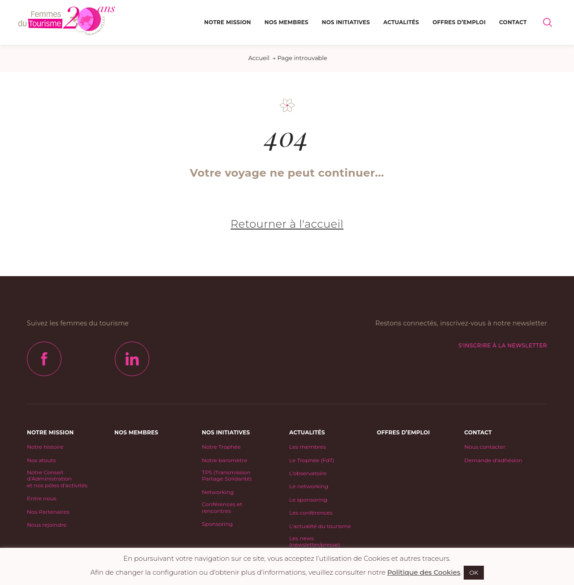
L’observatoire (307, 473)
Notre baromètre (224, 460)
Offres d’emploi (459, 22)
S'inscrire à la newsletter (502, 345)
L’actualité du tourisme (320, 526)
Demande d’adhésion (493, 460)
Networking (218, 492)
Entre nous (42, 498)
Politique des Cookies (423, 572)
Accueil (258, 57)
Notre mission (227, 22)
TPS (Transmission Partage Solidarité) (227, 475)
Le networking (308, 486)
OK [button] (473, 572)
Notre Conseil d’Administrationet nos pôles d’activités (57, 479)
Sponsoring (217, 524)
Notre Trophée (221, 447)
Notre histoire (45, 447)
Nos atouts (41, 460)
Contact (513, 22)
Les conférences (311, 513)
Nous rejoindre (46, 525)
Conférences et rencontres (222, 507)
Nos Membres (287, 22)
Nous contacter (484, 447)
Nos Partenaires (48, 512)
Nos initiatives (346, 22)
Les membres (307, 447)
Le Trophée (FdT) (311, 460)
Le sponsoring (308, 500)
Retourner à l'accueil (287, 223)
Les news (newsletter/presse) (314, 541)
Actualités (401, 22)
